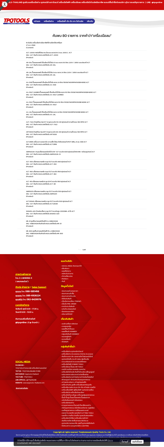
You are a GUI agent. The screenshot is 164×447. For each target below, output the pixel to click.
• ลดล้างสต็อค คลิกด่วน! (69, 324)
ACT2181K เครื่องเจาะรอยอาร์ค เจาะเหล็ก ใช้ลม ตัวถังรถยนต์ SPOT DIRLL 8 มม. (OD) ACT (56, 142)
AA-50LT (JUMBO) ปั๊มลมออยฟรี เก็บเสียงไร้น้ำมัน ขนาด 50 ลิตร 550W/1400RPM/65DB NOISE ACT (61, 92)
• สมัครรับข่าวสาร (67, 273)
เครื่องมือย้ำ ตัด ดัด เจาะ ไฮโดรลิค (70, 21)
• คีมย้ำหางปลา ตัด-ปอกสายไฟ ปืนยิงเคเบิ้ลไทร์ (77, 356)
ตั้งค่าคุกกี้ (125, 442)
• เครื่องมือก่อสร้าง (67, 403)
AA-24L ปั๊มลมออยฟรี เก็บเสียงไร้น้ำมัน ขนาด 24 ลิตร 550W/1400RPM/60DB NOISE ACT (57, 112)
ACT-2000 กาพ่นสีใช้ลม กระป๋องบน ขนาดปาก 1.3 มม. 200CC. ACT (49, 52)
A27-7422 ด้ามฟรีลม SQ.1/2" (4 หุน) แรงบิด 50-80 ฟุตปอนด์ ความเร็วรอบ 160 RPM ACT (57, 122)
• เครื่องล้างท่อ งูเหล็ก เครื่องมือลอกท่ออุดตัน (76, 385)
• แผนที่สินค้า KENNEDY (69, 331)
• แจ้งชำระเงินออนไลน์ (68, 309)
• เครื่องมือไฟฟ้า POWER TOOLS (72, 364)
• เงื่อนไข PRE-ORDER (68, 304)
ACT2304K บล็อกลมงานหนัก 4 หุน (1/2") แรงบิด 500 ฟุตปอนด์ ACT (49, 201)
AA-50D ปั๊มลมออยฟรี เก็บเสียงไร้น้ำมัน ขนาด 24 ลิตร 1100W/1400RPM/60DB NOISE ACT (57, 82)
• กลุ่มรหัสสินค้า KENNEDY (70, 334)
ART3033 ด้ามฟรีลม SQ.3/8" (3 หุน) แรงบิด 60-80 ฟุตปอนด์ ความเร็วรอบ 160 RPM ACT (56, 132)
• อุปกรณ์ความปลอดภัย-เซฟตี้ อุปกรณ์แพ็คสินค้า (77, 423)
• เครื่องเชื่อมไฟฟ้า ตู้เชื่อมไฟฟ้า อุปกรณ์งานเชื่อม (77, 390)
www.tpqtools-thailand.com (33, 383)
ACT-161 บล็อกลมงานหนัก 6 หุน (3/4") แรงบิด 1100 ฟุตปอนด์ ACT (48, 181)
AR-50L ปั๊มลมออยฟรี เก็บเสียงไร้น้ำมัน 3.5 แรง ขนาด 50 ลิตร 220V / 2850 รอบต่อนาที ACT (58, 62)
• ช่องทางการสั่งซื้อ (67, 293)
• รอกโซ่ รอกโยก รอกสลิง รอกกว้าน (73, 369)
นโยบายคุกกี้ (36, 443)
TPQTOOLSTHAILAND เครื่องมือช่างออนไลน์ (30, 368)
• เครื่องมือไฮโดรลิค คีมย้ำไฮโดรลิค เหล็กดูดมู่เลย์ (77, 372)
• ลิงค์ (63, 281)
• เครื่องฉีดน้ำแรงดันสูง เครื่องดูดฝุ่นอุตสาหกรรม (77, 395)
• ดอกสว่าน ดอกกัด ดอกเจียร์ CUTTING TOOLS (77, 413)
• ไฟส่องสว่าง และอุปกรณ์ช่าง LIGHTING (75, 426)
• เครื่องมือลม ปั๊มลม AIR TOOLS (72, 367)
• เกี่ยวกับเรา (65, 268)
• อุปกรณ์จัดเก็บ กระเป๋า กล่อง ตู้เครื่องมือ (75, 359)
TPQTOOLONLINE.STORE (31, 371)
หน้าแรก (37, 21)
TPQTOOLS (28, 377)
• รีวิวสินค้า (64, 342)
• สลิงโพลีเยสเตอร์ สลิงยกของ (71, 400)
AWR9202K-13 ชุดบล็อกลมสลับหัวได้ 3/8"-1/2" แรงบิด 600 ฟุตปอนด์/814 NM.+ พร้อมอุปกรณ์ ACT (60, 152)
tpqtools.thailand (32, 374)
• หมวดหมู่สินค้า (66, 336)
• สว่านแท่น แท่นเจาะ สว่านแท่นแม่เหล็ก (73, 382)
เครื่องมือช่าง (49, 21)
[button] (98, 21)
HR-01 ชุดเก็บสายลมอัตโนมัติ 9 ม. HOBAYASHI (42, 221)
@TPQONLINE (31, 380)
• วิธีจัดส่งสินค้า (66, 298)
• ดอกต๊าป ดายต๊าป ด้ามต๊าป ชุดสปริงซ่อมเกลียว (77, 415)
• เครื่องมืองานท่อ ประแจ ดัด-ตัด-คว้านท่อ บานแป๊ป (78, 387)
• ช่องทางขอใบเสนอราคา (69, 291)
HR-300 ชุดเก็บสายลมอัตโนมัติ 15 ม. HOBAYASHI (43, 231)
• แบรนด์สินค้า (66, 339)
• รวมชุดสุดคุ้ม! (66, 326)
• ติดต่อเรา (64, 279)
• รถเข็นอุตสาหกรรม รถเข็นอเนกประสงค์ (74, 410)
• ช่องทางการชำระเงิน (68, 296)
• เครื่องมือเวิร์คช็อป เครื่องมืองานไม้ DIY (74, 418)
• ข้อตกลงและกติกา (67, 311)
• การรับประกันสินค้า (68, 306)
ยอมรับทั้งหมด (137, 442)
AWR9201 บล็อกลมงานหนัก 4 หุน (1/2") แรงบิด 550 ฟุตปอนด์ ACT (48, 191)
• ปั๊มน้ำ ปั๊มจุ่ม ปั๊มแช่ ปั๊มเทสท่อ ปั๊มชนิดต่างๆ (75, 397)
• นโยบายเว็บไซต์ (66, 314)
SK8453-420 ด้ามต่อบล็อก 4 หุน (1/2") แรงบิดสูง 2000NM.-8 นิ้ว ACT (50, 211)
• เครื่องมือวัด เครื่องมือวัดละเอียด (72, 392)
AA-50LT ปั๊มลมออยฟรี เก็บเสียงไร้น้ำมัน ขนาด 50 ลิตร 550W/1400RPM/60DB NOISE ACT (58, 102)
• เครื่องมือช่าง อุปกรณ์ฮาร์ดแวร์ (72, 351)
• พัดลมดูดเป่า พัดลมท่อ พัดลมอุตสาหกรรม (75, 379)
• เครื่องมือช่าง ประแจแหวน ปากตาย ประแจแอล (77, 354)
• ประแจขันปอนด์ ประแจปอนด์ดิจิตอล (73, 361)
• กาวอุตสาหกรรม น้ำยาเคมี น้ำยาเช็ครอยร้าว (76, 405)
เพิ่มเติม (90, 21)
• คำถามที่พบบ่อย (67, 276)
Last (84, 249)
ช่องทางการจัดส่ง (22, 388)
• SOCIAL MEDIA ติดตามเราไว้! (71, 266)
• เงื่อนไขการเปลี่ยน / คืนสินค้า (71, 301)
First (79, 249)
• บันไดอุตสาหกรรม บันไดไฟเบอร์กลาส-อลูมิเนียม (77, 408)
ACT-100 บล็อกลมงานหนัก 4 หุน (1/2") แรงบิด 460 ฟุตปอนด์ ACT (48, 161)
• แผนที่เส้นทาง (66, 271)
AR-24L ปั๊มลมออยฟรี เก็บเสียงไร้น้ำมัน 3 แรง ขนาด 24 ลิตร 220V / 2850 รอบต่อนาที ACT (57, 72)
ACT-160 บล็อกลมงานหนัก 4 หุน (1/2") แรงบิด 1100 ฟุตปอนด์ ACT (48, 171)
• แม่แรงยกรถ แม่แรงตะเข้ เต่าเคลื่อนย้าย (74, 374)
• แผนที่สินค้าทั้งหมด (67, 329)
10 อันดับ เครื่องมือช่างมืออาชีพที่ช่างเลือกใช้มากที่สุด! (44, 43)
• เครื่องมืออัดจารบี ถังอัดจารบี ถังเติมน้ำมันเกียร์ (77, 377)
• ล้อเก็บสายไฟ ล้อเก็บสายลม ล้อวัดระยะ (74, 420)
